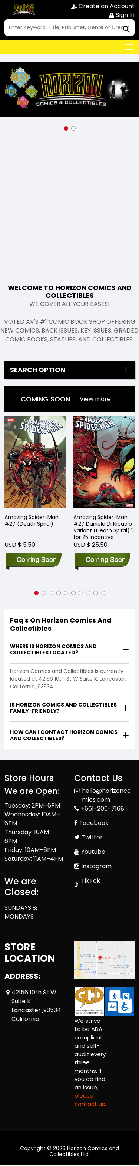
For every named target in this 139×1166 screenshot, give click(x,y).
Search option (37, 370)
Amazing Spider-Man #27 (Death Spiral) (31, 521)
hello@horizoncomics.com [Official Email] (106, 795)
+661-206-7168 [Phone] (102, 808)
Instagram (96, 866)
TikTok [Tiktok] (90, 880)
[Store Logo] (23, 10)
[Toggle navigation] (129, 47)
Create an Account (103, 6)
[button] (66, 128)
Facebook (94, 823)
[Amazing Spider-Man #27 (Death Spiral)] (35, 462)
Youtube (93, 851)
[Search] (69, 27)
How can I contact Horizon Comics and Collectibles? (64, 735)
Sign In (122, 15)
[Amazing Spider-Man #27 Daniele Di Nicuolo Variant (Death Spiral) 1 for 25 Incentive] (104, 462)
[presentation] (95, 399)
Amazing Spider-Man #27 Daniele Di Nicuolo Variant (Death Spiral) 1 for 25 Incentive (103, 527)
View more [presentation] (95, 399)
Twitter (92, 837)
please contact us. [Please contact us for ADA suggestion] (90, 1100)
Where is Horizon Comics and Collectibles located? (53, 649)
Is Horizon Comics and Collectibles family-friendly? (63, 708)
